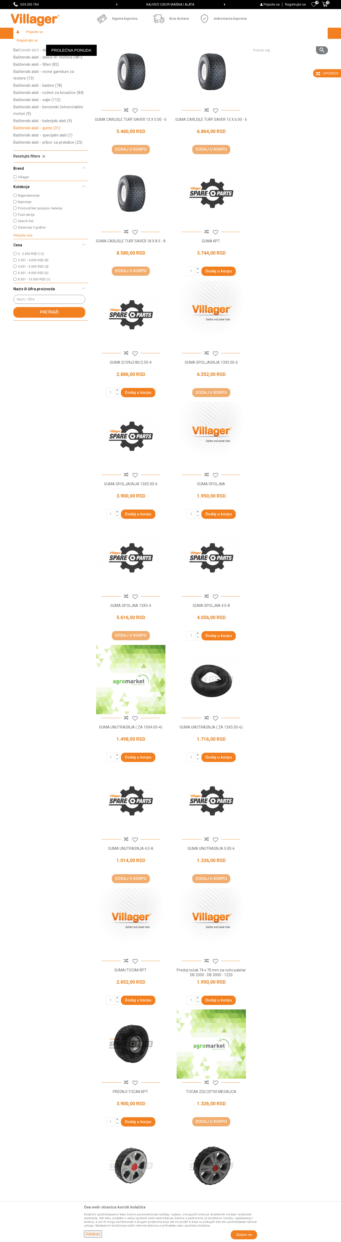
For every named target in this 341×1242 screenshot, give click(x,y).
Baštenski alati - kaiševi (37, 124)
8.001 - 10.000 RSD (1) (34, 318)
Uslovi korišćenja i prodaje (194, 1098)
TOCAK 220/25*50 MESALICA (290, 763)
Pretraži (49, 351)
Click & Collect (184, 1127)
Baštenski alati (82, 45)
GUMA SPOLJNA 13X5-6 (290, 400)
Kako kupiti (182, 1113)
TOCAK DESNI (290, 884)
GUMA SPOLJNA (210, 400)
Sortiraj (205, 55)
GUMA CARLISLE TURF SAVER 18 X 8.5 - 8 (290, 158)
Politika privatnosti (188, 1105)
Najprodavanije (29, 234)
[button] (288, 33)
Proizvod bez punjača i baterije (40, 247)
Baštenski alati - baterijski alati (42, 159)
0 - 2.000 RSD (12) (31, 293)
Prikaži (257, 55)
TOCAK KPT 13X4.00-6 (210, 1005)
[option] (170, 4)
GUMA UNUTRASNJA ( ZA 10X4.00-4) (210, 521)
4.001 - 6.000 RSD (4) (33, 305)
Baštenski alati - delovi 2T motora (47, 88)
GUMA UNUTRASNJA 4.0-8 (130, 642)
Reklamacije (183, 1165)
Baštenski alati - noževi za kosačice (48, 131)
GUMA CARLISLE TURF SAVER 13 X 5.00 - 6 (130, 160)
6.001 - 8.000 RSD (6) (33, 312)
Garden (61, 45)
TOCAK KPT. (290, 1005)
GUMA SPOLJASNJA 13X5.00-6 (290, 279)
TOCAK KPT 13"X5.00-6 (130, 1005)
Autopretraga (180, 55)
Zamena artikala (187, 1180)
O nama (100, 1098)
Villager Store (23, 45)
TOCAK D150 (210, 884)
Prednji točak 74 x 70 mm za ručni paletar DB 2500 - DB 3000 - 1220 (130, 765)
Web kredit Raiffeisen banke (197, 1150)
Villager (23, 216)
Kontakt (99, 1120)
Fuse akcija (26, 253)
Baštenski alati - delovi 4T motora (47, 96)
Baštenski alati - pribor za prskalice (47, 181)
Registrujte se (295, 4)
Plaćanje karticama (189, 1142)
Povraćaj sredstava (189, 1172)
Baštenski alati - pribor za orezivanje (49, 81)
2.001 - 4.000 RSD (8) (33, 299)
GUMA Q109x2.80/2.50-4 (210, 279)
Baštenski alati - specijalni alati (42, 174)
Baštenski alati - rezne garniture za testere (43, 113)
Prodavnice (102, 1105)
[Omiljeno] (313, 4)
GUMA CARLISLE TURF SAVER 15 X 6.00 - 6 (210, 160)
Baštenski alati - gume (36, 166)
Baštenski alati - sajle (36, 138)
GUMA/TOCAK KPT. (290, 642)
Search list (26, 260)
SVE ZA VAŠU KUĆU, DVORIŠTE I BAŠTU (170, 4)
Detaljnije (93, 1234)
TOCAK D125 (130, 884)
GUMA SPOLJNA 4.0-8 (130, 521)
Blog (97, 1142)
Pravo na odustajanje (191, 1157)
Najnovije (24, 241)
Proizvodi (45, 45)
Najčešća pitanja (107, 1127)
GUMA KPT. (130, 279)
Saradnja (100, 1113)
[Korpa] (325, 7)
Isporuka (180, 1120)
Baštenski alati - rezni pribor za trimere (47, 71)
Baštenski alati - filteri (36, 103)
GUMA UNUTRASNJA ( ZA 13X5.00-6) (290, 521)
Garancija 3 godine (32, 266)
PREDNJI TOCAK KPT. (210, 763)
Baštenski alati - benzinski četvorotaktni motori (48, 149)
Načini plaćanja (185, 1135)
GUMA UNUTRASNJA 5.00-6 (210, 642)
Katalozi (100, 1135)
